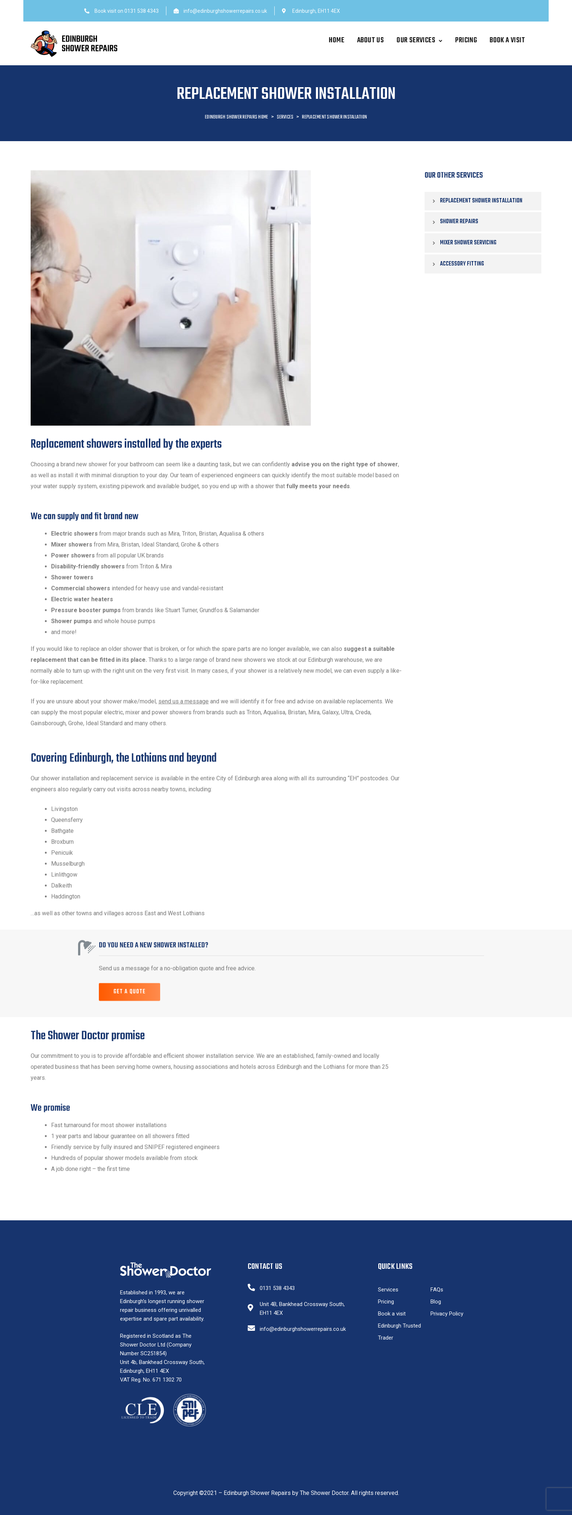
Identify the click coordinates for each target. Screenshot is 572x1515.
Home (336, 40)
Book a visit (507, 40)
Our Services (419, 40)
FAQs (436, 1289)
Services (388, 1289)
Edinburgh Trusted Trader (399, 1331)
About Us (370, 40)
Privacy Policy (446, 1313)
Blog (435, 1301)
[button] (129, 1007)
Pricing (466, 40)
